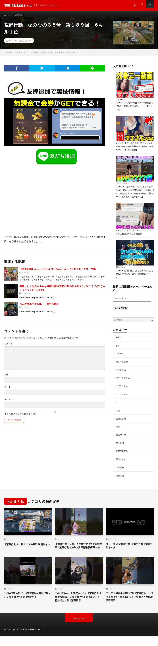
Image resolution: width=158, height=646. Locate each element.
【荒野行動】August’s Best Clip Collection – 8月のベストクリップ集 (57, 272)
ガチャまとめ (122, 366)
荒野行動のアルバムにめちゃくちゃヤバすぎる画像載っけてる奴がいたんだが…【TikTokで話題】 (134, 149)
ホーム (7, 15)
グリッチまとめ (123, 382)
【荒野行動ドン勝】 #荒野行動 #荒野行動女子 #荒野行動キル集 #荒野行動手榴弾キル (78, 551)
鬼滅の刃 (120, 478)
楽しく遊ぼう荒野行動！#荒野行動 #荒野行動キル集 (129, 549)
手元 (118, 430)
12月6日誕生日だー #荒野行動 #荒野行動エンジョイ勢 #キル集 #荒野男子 (27, 603)
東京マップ (121, 438)
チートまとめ (122, 398)
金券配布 (120, 470)
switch (119, 342)
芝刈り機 (120, 446)
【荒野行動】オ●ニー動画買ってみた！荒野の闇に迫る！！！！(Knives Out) (134, 109)
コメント (8, 347)
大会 (118, 414)
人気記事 (19, 15)
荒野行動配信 (122, 454)
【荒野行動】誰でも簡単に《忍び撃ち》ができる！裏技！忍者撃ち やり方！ (135, 278)
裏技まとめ (121, 272)
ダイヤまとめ (122, 185)
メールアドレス (121, 303)
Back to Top (79, 628)
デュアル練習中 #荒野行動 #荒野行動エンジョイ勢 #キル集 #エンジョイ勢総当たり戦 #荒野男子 (129, 606)
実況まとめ (121, 422)
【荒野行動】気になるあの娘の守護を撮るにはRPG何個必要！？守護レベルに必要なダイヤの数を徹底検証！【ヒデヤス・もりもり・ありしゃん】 (134, 195)
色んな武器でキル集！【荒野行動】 (39, 307)
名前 (6, 378)
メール (7, 390)
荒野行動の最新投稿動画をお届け (54, 416)
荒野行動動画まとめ (32, 639)
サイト (7, 403)
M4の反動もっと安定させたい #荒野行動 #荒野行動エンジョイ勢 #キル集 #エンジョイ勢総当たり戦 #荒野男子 (78, 606)
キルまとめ (26, 44)
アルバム (120, 102)
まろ (118, 350)
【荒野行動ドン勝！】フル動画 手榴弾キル (27, 549)
